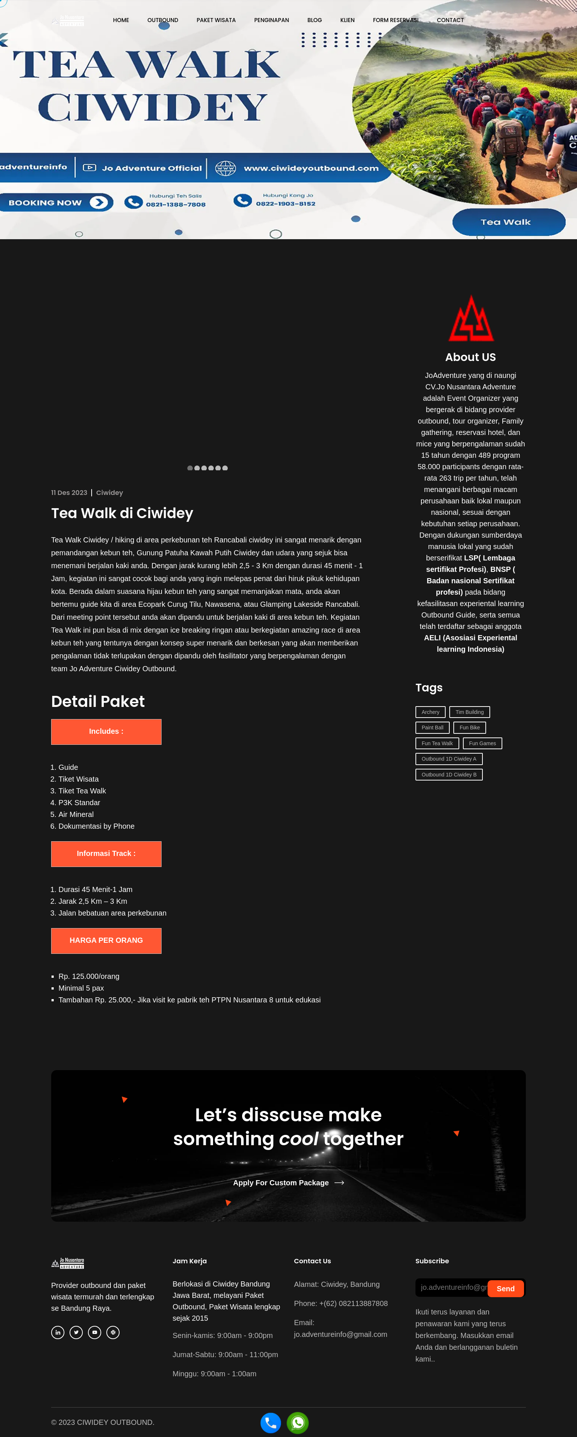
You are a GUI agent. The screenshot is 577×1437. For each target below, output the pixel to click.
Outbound (163, 20)
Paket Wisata (216, 20)
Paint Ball (432, 727)
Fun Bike (470, 727)
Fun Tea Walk (437, 743)
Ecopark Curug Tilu (169, 604)
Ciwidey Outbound (144, 669)
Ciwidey (109, 492)
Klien (347, 20)
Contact (450, 20)
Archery (430, 712)
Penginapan (271, 20)
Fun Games (482, 743)
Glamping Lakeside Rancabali (309, 604)
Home (121, 20)
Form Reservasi (396, 20)
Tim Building (470, 712)
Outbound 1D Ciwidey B (449, 775)
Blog (315, 20)
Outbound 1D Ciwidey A (449, 759)
